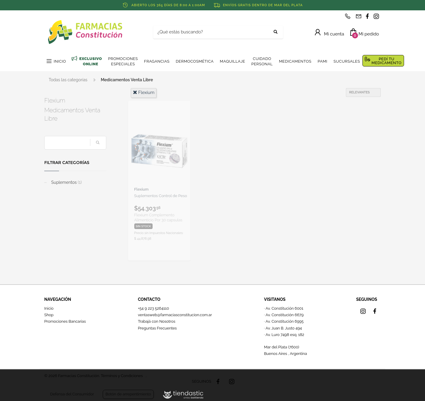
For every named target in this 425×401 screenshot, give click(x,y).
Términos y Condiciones (122, 376)
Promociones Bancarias (65, 321)
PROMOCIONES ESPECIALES (123, 61)
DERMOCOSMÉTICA (194, 61)
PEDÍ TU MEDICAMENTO (387, 61)
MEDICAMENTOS (295, 61)
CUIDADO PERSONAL (262, 61)
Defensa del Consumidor (72, 394)
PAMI (322, 61)
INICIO (60, 61)
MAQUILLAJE (232, 61)
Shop (48, 315)
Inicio (48, 308)
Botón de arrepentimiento (128, 394)
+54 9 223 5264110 (153, 308)
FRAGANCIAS (156, 61)
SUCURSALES (347, 61)
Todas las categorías (68, 79)
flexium (144, 92)
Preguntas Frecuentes (157, 328)
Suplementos (66, 182)
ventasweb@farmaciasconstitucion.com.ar (175, 315)
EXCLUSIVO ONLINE (90, 61)
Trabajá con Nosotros (156, 321)
